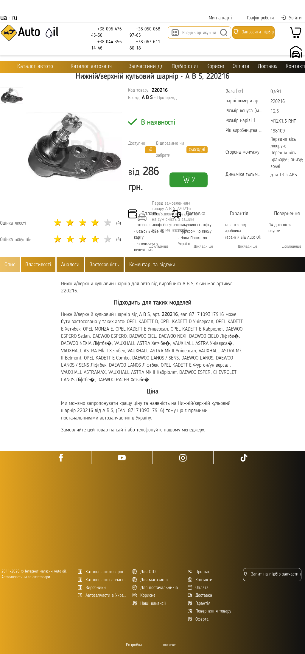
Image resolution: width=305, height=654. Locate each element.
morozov (169, 645)
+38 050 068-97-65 (146, 32)
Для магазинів (150, 579)
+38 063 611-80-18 (146, 45)
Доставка (267, 67)
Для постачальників (155, 587)
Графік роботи (256, 18)
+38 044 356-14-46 (107, 45)
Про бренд (167, 98)
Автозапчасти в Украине (103, 595)
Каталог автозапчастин (103, 579)
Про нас (199, 571)
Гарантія (199, 603)
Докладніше (159, 247)
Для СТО (144, 571)
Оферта (198, 619)
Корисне (215, 67)
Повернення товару (209, 611)
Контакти (200, 579)
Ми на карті (216, 18)
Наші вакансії (149, 603)
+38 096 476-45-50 (107, 32)
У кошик (188, 181)
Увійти (291, 18)
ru (14, 18)
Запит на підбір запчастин (272, 574)
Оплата (240, 67)
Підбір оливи (184, 67)
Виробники (92, 587)
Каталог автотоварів (100, 571)
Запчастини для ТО (141, 66)
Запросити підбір (253, 32)
